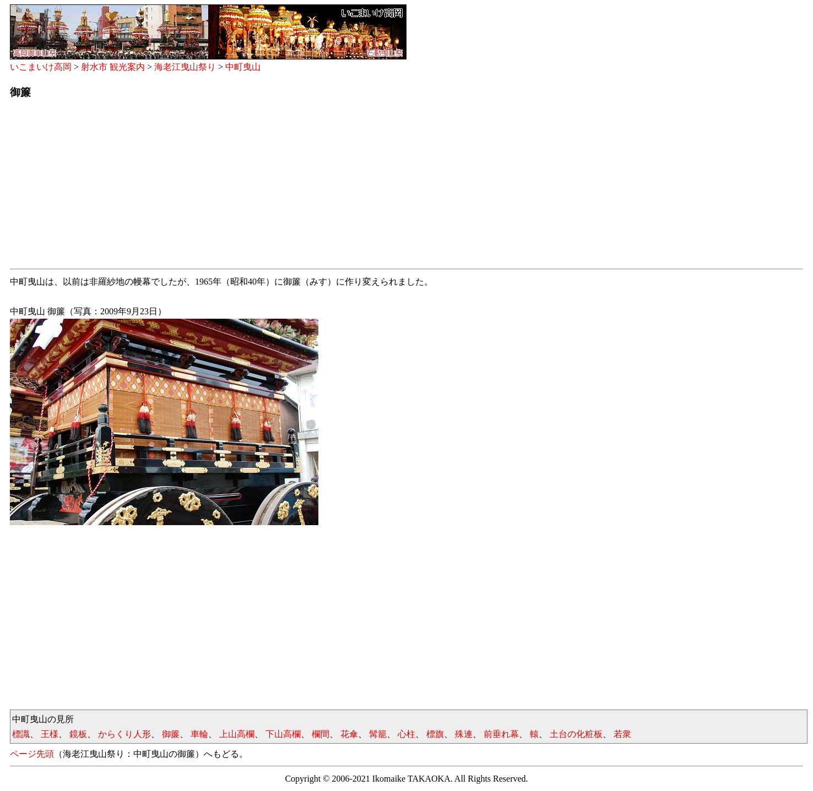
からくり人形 (124, 734)
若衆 (622, 734)
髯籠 (378, 734)
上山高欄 (236, 734)
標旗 (435, 734)
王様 (49, 734)
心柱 (406, 734)
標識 (21, 734)
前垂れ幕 (501, 734)
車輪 (199, 734)
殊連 (464, 734)
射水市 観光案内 (113, 67)
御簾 (171, 734)
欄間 (320, 734)
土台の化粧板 (576, 734)
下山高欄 (283, 734)
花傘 (349, 734)
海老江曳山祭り (185, 67)
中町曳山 (243, 67)
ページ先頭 (32, 754)
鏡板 (78, 734)
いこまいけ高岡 (41, 67)
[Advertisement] (340, 187)
